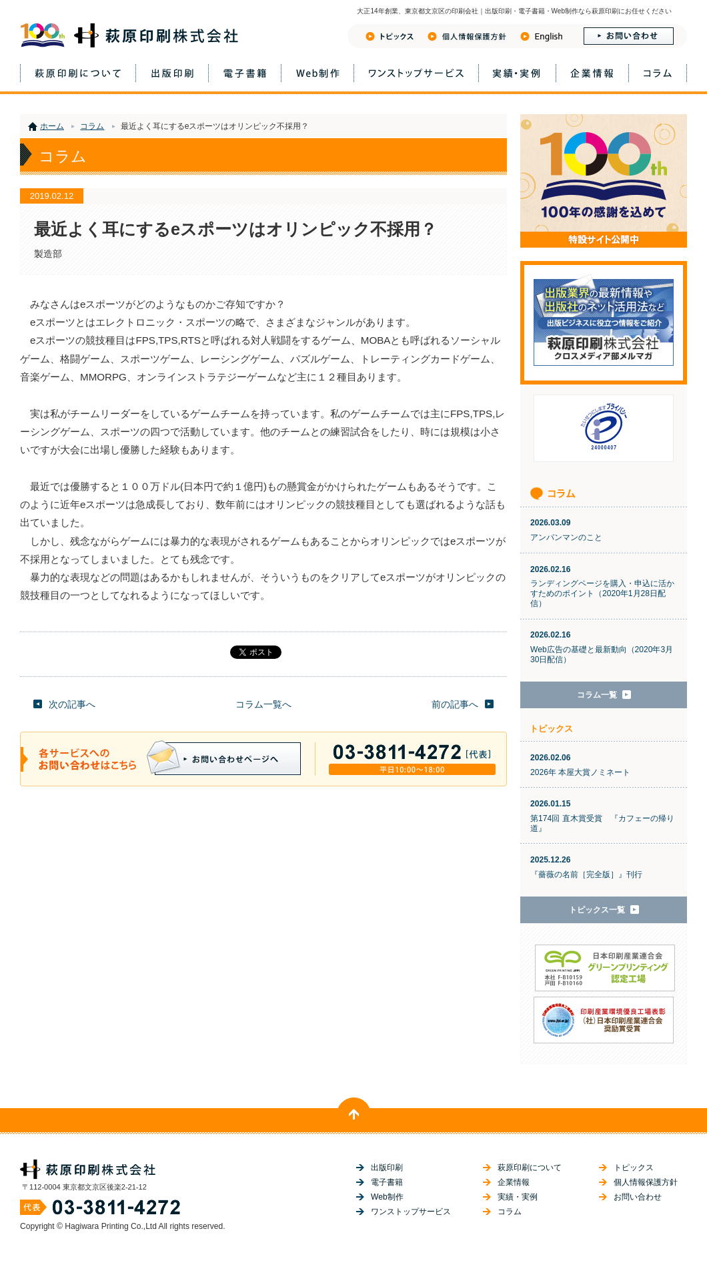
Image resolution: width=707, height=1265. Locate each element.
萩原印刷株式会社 (129, 35)
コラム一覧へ (263, 704)
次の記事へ (72, 704)
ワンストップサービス (416, 73)
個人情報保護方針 (646, 1182)
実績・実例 (517, 73)
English (541, 36)
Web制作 (317, 73)
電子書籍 (244, 73)
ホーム (52, 126)
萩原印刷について (78, 73)
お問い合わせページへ (223, 758)
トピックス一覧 (597, 910)
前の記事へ (455, 704)
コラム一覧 (597, 695)
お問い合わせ (629, 36)
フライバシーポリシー (467, 36)
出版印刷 (172, 73)
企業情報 (592, 73)
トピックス (389, 36)
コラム (657, 73)
